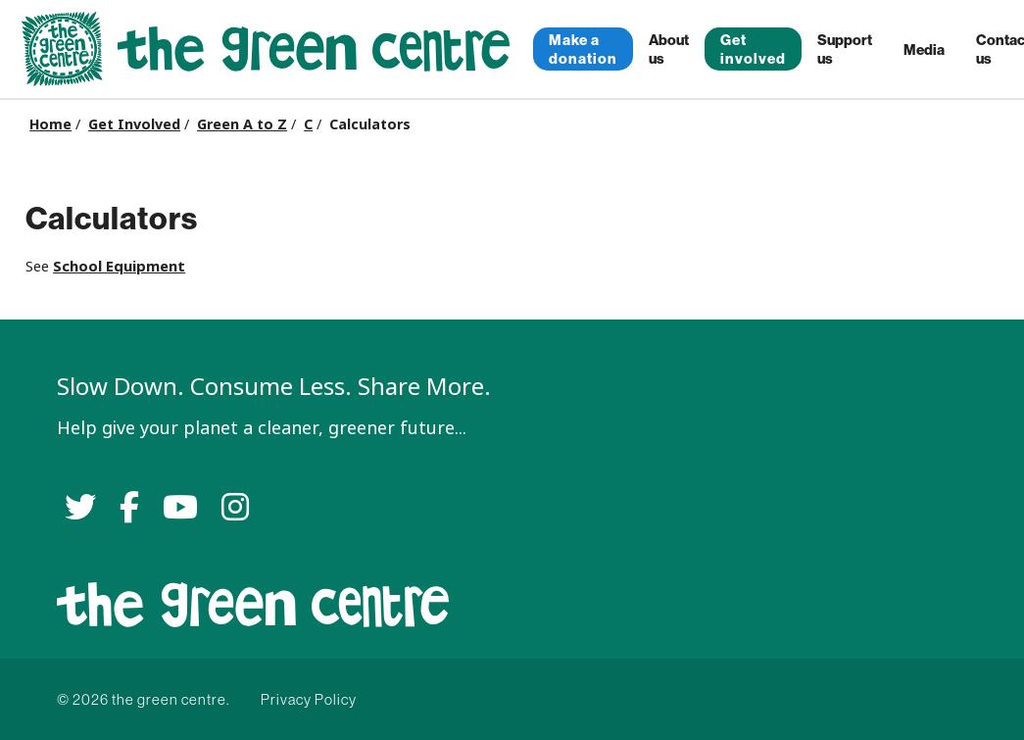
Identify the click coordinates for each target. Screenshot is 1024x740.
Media (924, 49)
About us (669, 49)
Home (50, 124)
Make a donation (583, 49)
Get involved (753, 49)
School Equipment (119, 266)
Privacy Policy (309, 699)
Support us (844, 49)
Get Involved (134, 124)
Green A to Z (242, 124)
